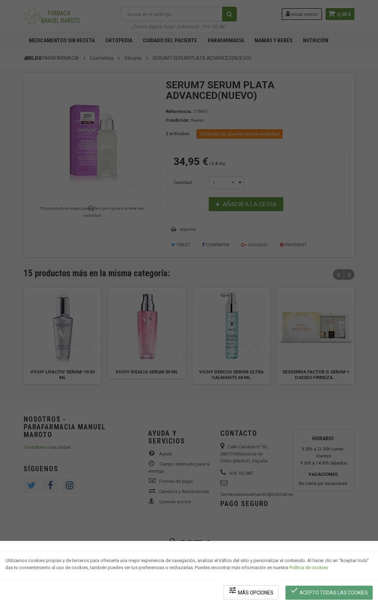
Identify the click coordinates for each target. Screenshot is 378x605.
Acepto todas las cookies (329, 591)
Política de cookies (308, 568)
